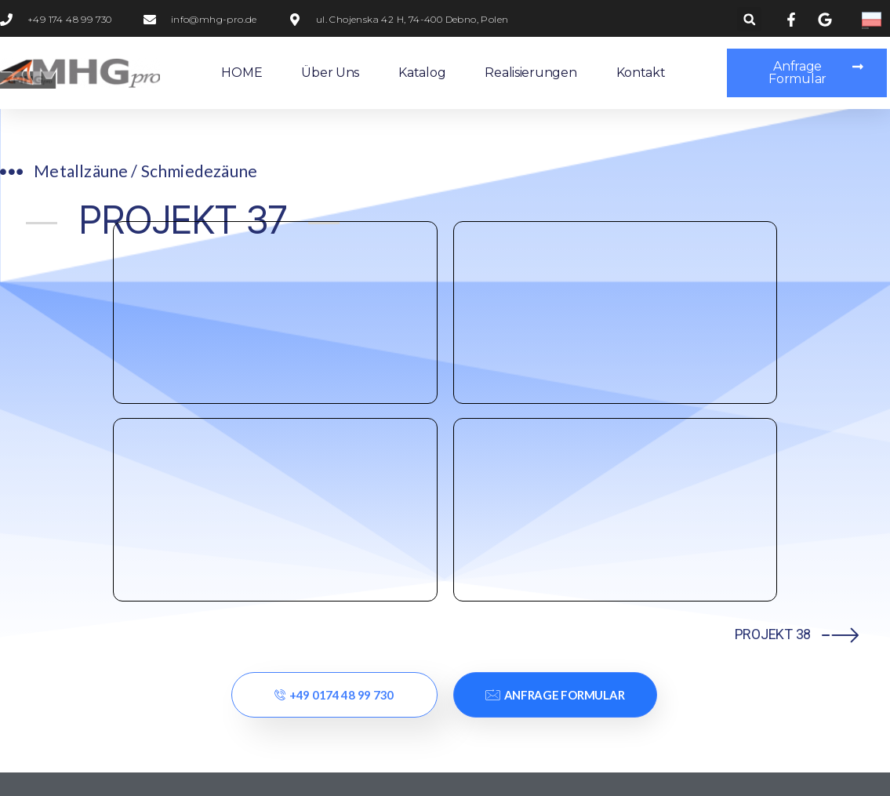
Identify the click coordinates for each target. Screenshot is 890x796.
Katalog (421, 72)
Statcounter (37, 782)
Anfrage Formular (554, 317)
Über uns (330, 72)
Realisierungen (530, 72)
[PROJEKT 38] (840, 256)
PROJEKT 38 (773, 256)
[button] (749, 19)
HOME (241, 72)
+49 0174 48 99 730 (334, 317)
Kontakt (641, 72)
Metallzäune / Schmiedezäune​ (146, 170)
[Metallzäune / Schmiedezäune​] (12, 172)
